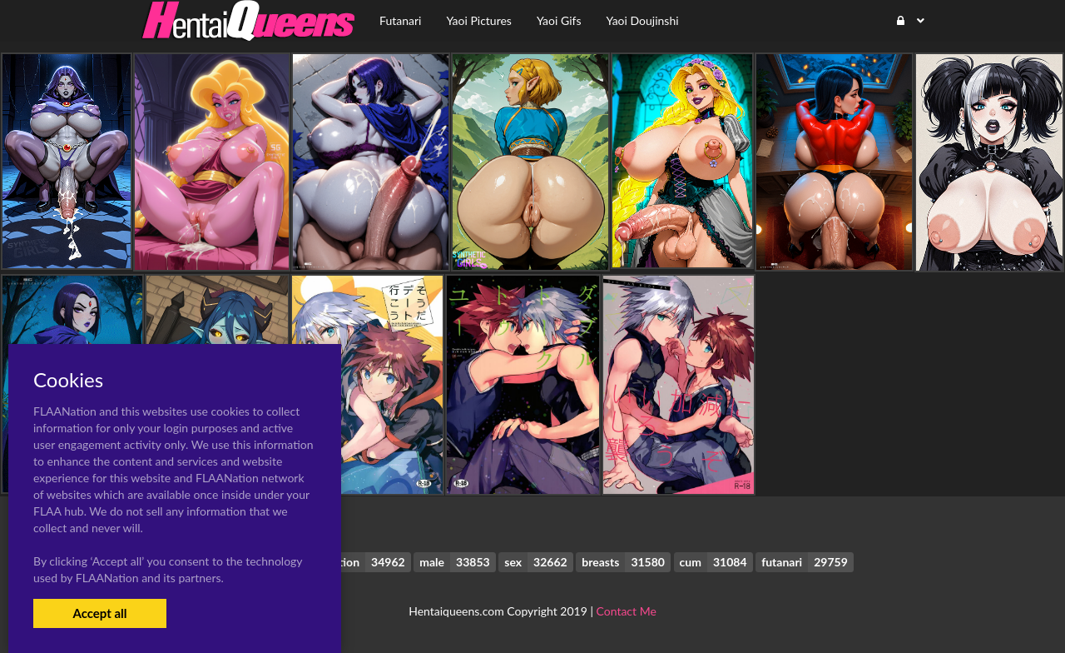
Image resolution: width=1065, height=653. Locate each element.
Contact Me (626, 611)
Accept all (99, 613)
